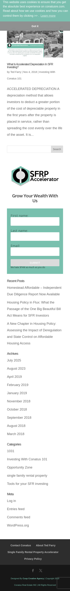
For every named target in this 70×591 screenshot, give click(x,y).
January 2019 (17, 393)
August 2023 (16, 368)
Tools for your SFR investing (27, 484)
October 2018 (17, 409)
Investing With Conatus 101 (27, 459)
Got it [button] (35, 26)
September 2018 (19, 417)
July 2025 (14, 360)
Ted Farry (15, 72)
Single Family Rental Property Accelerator (32, 552)
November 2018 (18, 401)
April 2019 (14, 377)
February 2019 (17, 385)
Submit (35, 262)
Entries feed (15, 509)
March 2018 (15, 434)
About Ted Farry (45, 545)
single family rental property (27, 475)
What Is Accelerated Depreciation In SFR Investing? (30, 66)
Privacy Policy (33, 558)
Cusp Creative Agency (33, 578)
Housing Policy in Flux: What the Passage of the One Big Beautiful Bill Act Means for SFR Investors (34, 309)
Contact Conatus (20, 545)
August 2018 (16, 426)
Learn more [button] (48, 15)
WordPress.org (18, 525)
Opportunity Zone (19, 467)
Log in (11, 501)
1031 (10, 451)
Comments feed (18, 517)
